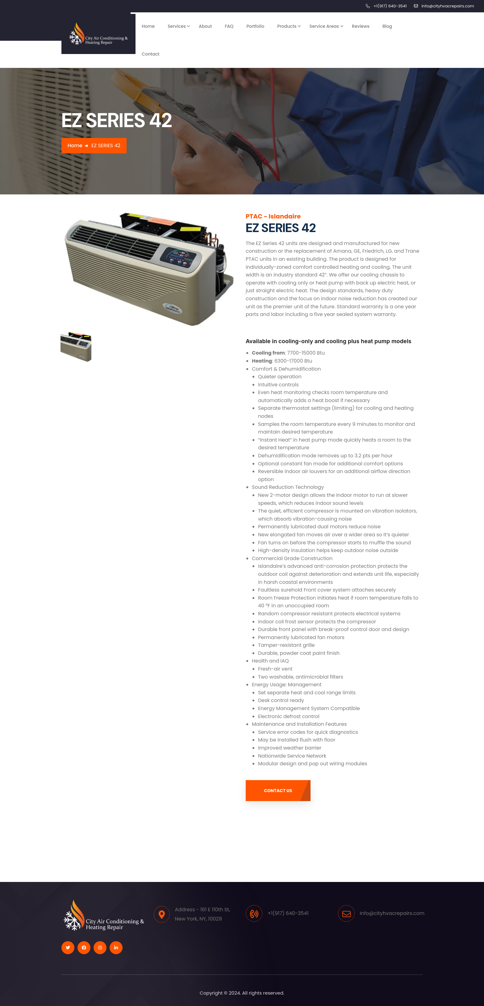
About (205, 26)
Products (286, 26)
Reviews (360, 26)
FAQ (229, 26)
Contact (150, 54)
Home (148, 26)
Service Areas (324, 26)
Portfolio (255, 26)
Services (177, 26)
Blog (387, 26)
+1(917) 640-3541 (390, 6)
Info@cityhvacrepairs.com (448, 6)
